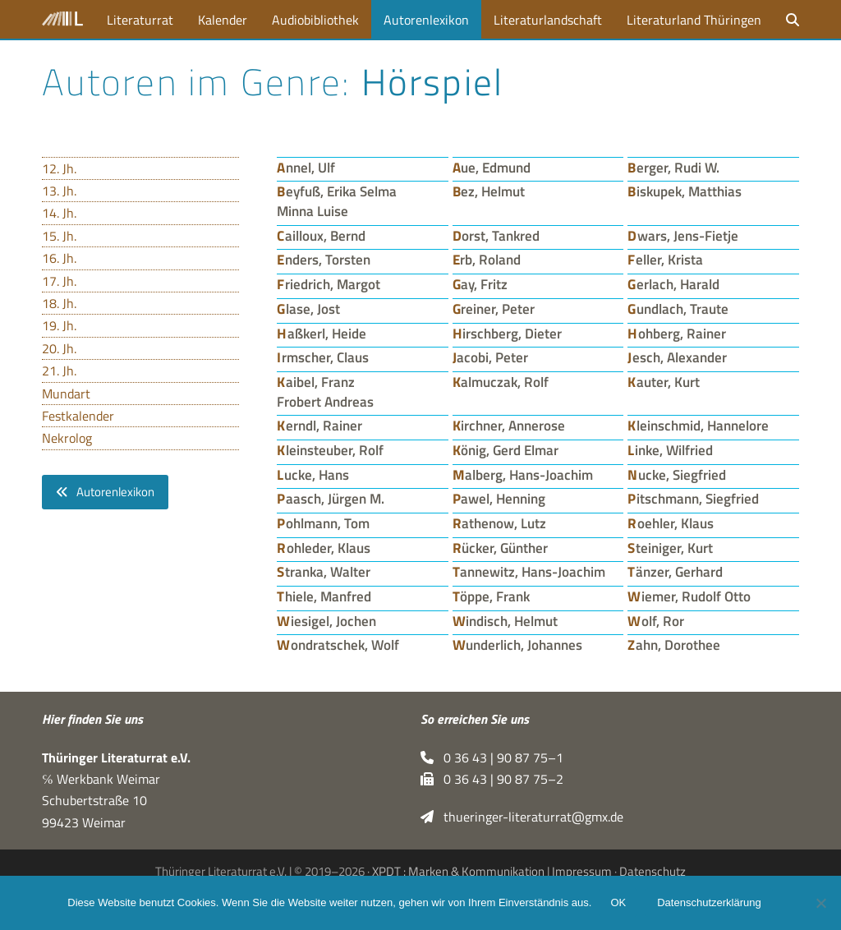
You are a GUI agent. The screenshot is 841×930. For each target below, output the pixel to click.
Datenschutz (652, 871)
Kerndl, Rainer (319, 425)
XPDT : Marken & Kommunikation (458, 871)
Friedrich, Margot (328, 284)
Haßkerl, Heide (321, 333)
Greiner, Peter (494, 308)
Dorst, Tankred (496, 235)
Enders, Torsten (323, 259)
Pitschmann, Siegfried (693, 498)
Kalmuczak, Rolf (501, 382)
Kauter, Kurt (663, 382)
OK (619, 903)
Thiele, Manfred (324, 596)
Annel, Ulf (306, 167)
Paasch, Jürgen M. (330, 498)
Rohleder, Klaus (323, 547)
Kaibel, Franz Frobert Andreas (325, 391)
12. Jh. (59, 168)
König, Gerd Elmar (506, 450)
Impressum (582, 871)
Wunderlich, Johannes (518, 644)
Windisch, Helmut (505, 621)
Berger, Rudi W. (673, 167)
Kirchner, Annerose (509, 425)
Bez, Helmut (489, 191)
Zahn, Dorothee (673, 644)
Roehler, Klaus (670, 523)
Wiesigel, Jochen (326, 621)
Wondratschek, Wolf (338, 644)
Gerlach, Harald (673, 284)
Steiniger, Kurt (670, 547)
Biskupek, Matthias (684, 191)
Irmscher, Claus (323, 357)
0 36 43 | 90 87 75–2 (491, 779)
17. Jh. (59, 281)
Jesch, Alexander (677, 357)
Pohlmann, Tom (323, 523)
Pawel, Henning (499, 498)
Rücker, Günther (501, 547)
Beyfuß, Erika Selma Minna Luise (337, 201)
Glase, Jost (308, 308)
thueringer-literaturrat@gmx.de (521, 816)
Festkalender (78, 416)
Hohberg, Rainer (676, 333)
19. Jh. (59, 325)
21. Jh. (59, 370)
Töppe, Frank (492, 596)
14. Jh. (59, 213)
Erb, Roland (487, 259)
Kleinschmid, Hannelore (698, 425)
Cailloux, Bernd (321, 235)
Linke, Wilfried (670, 450)
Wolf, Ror (655, 621)
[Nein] (820, 903)
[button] (792, 19)
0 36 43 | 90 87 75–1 (491, 757)
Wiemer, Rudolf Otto (689, 596)
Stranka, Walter (323, 571)
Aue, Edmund (492, 167)
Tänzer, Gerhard (675, 571)
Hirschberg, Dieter (508, 333)
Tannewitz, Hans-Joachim (529, 571)
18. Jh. (59, 303)
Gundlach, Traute (677, 308)
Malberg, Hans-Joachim (523, 474)
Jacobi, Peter (491, 357)
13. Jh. (59, 190)
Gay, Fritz (480, 284)
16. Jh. (59, 258)
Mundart (66, 393)
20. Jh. (59, 348)
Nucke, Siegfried (676, 474)
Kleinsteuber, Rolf (330, 450)
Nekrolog (67, 438)
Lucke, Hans (313, 474)
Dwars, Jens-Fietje (682, 235)
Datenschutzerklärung (709, 903)
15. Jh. (59, 236)
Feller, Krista (665, 259)
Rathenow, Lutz (500, 523)
